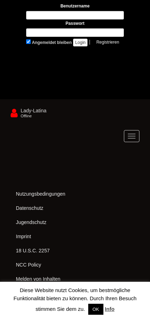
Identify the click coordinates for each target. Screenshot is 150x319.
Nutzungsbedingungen (40, 194)
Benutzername (75, 6)
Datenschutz (29, 208)
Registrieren (107, 42)
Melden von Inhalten (38, 279)
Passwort (75, 23)
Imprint (23, 236)
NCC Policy (28, 265)
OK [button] (95, 309)
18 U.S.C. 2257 (33, 250)
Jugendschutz (31, 222)
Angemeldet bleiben (49, 42)
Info (110, 309)
